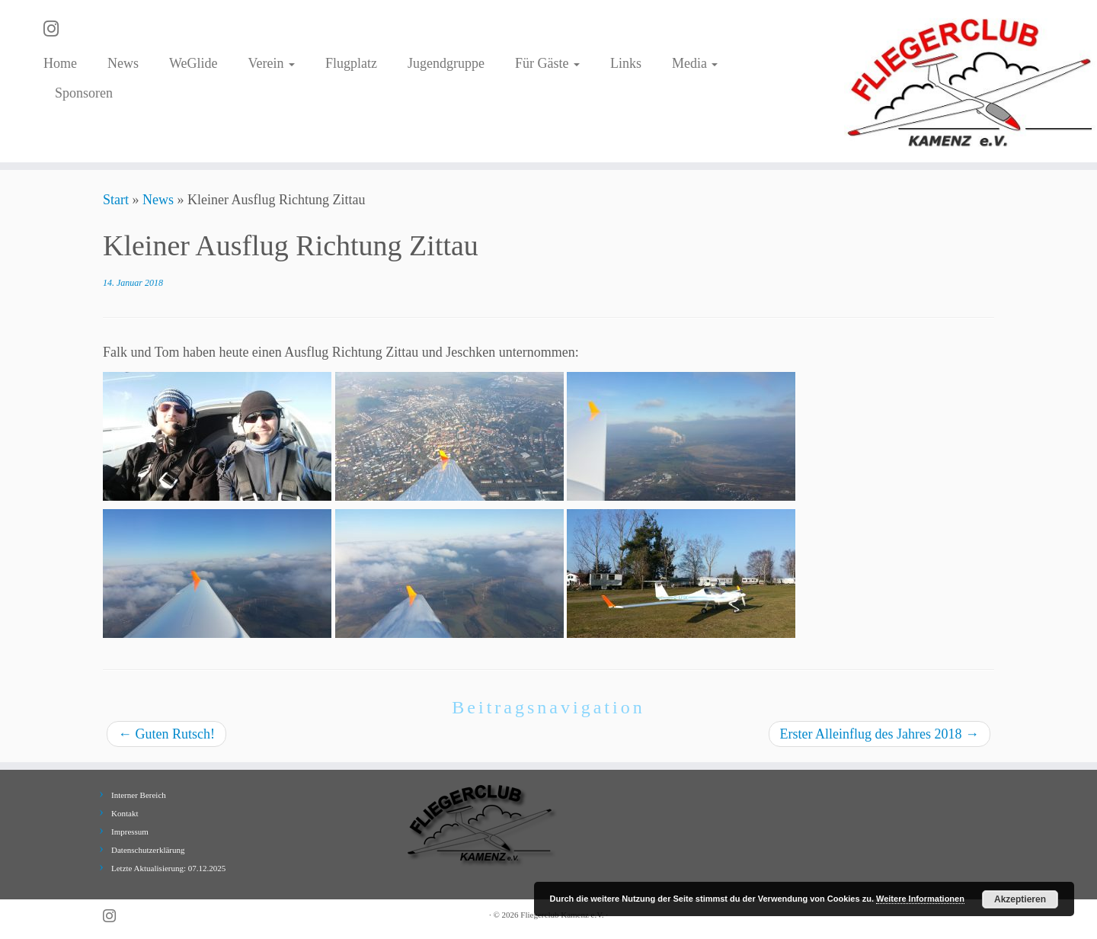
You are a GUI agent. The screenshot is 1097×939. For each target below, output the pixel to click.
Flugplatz (351, 63)
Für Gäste (547, 63)
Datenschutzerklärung (148, 849)
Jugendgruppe (446, 63)
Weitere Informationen (920, 898)
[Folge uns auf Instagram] (56, 29)
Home (60, 63)
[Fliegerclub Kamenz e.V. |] (970, 81)
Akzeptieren (1020, 899)
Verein (271, 63)
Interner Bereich (138, 795)
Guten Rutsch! (166, 734)
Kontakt (124, 813)
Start (116, 199)
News (123, 63)
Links (625, 63)
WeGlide (193, 63)
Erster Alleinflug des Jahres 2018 (879, 734)
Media (695, 63)
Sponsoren (84, 93)
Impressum (130, 831)
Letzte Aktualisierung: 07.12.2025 (168, 868)
